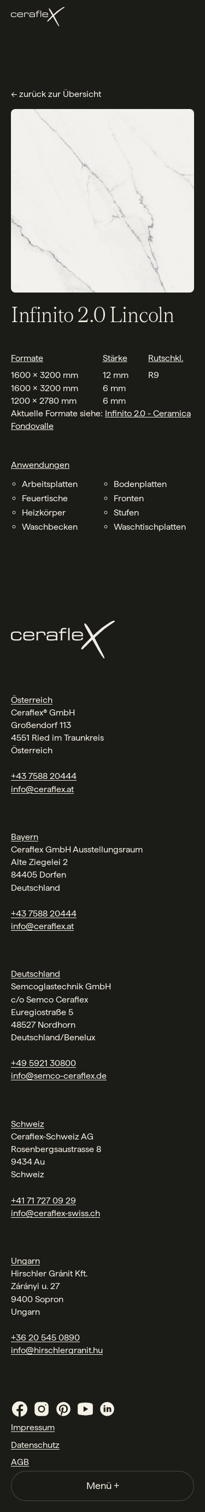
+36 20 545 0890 (45, 1337)
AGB (20, 1462)
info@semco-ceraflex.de (59, 1075)
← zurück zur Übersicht (56, 94)
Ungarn (25, 1261)
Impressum (33, 1427)
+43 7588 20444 (44, 776)
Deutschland (35, 974)
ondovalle (34, 426)
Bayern (24, 837)
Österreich (31, 700)
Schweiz (27, 1124)
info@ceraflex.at (42, 789)
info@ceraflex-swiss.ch (55, 1213)
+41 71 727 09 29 (43, 1200)
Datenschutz (35, 1445)
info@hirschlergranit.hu (57, 1350)
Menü (102, 1485)
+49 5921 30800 (43, 1063)
